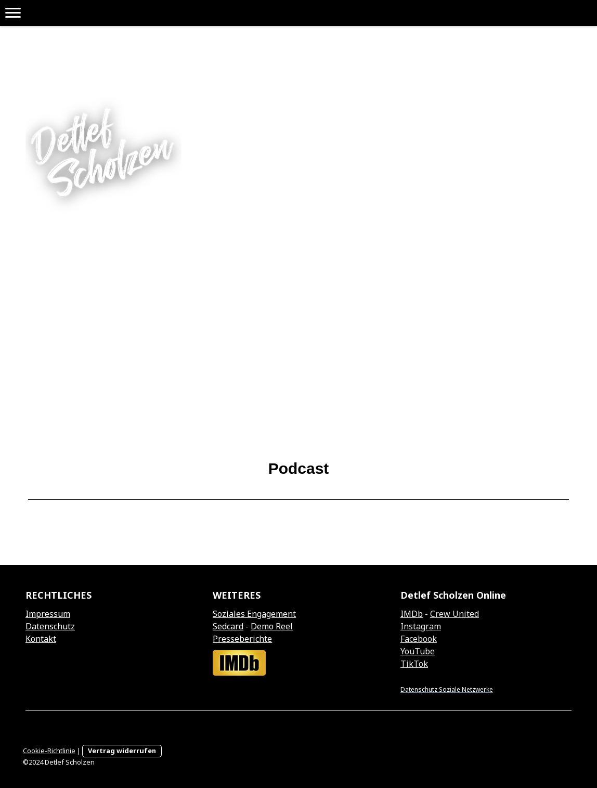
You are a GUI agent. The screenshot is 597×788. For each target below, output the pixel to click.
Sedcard (228, 626)
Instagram (420, 626)
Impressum (47, 613)
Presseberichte (242, 638)
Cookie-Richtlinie (49, 750)
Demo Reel (272, 626)
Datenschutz (50, 626)
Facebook (418, 638)
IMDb (411, 613)
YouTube (417, 651)
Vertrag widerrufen (122, 750)
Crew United (454, 613)
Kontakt (40, 638)
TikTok (414, 663)
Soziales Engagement (254, 613)
